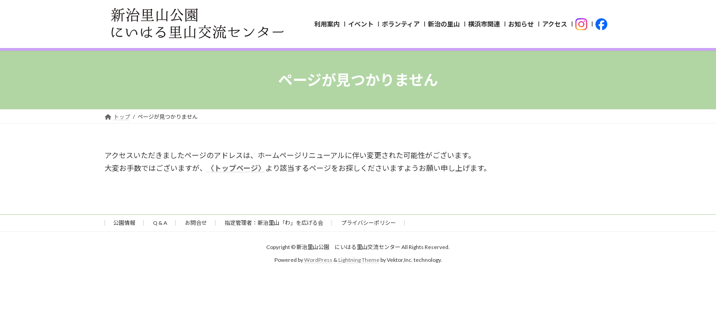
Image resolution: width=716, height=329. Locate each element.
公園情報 (124, 222)
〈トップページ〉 (236, 168)
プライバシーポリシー (368, 222)
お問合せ (196, 222)
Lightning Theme (358, 259)
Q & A (160, 222)
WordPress (318, 259)
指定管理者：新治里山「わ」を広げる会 (274, 222)
